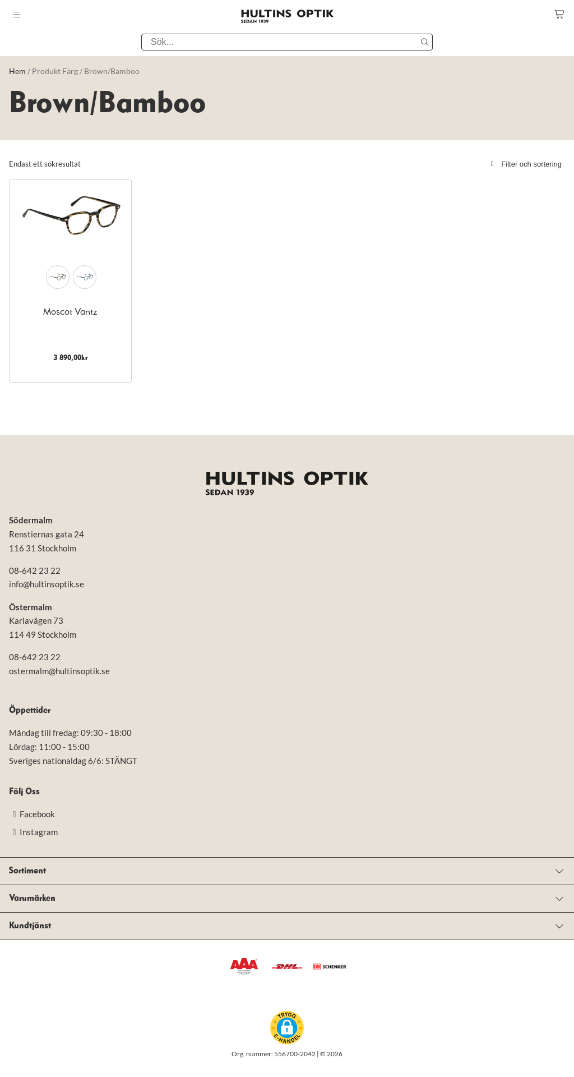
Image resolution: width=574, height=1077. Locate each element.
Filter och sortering (525, 164)
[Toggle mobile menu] (17, 15)
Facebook (32, 814)
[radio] (58, 277)
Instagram (33, 832)
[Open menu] (287, 871)
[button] (287, 1027)
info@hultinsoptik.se (46, 584)
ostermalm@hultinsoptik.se (59, 671)
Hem (17, 71)
